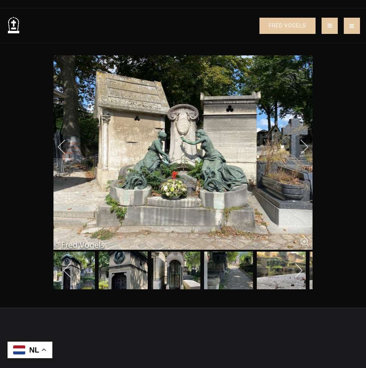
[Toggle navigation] (330, 26)
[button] (352, 26)
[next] (299, 147)
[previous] (66, 147)
